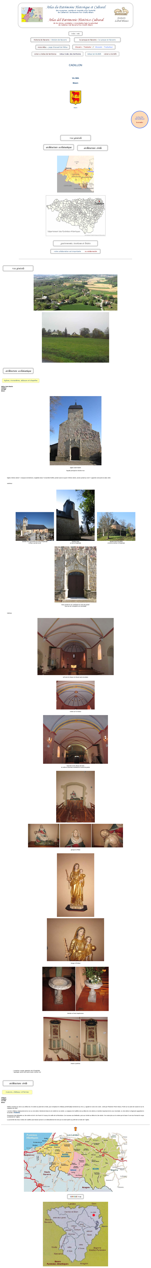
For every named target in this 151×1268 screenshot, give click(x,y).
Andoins (17, 1112)
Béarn (75, 83)
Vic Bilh (75, 78)
